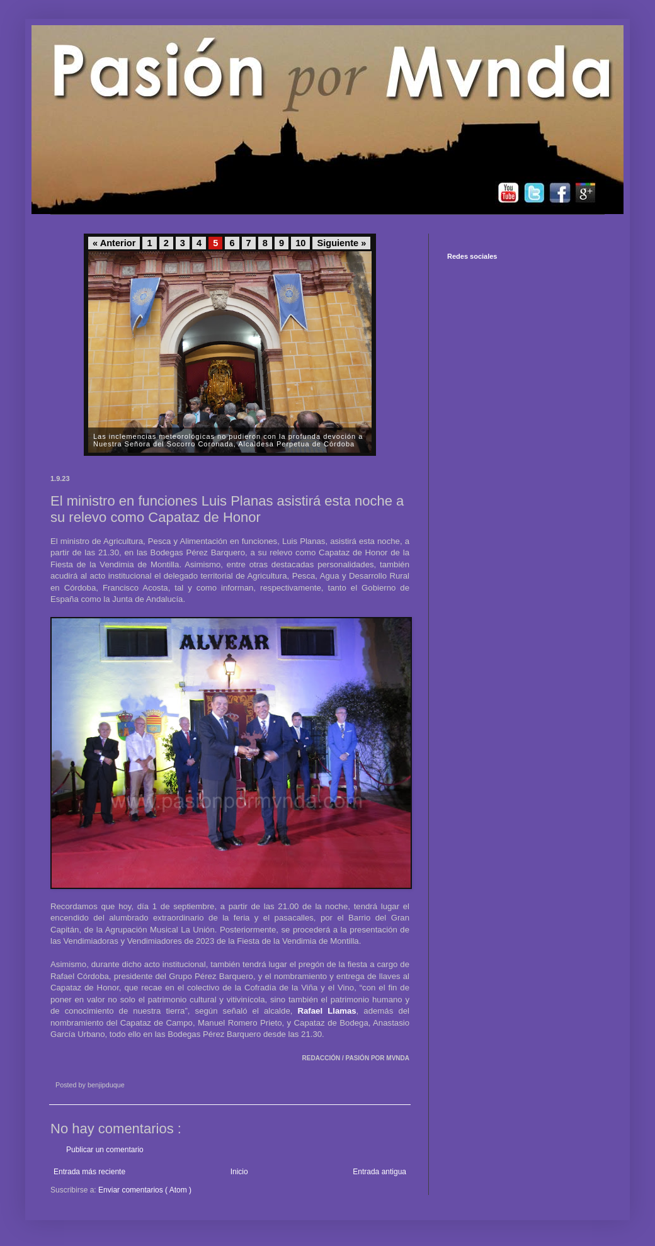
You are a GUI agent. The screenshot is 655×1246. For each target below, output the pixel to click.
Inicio (239, 1171)
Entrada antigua (379, 1171)
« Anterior (114, 243)
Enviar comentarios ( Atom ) (144, 1190)
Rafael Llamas (326, 1011)
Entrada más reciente (89, 1171)
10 (300, 243)
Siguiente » (341, 243)
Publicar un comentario (105, 1149)
